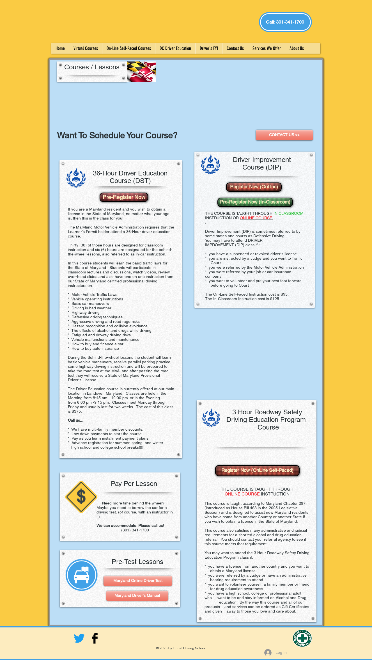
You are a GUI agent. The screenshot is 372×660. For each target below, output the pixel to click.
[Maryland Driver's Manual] (137, 596)
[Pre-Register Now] (124, 197)
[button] (208, 48)
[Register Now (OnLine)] (254, 187)
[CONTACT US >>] (284, 135)
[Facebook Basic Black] (94, 638)
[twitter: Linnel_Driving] (79, 638)
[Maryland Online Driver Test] (138, 581)
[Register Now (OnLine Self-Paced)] (257, 470)
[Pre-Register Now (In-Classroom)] (255, 202)
